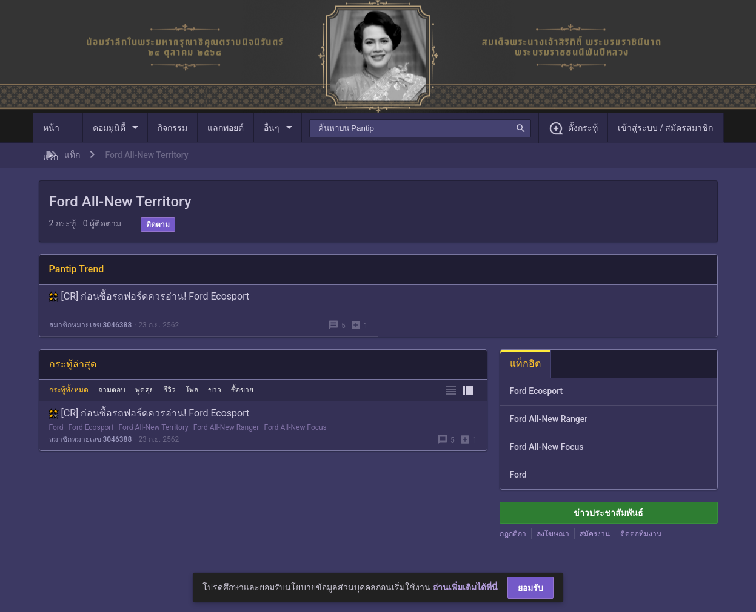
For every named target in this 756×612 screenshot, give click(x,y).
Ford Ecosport (91, 427)
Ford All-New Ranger (226, 427)
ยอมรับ (530, 588)
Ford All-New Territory (154, 427)
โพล (192, 390)
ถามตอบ (111, 390)
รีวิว (170, 390)
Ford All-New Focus (295, 427)
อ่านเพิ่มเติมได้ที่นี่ (465, 587)
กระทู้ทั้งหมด (69, 390)
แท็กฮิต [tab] (525, 363)
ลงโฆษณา (553, 534)
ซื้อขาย (242, 390)
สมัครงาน (595, 534)
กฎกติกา (513, 534)
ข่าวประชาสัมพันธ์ (608, 513)
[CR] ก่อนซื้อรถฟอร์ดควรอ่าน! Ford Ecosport (149, 296)
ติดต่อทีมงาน (640, 534)
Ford (56, 427)
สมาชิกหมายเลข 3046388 (90, 325)
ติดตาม (158, 224)
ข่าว (214, 390)
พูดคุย (144, 390)
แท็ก (72, 155)
